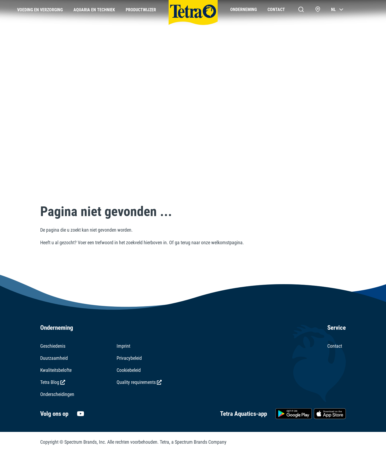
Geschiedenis (52, 346)
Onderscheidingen (57, 394)
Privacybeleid (129, 358)
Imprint (123, 346)
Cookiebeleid (129, 370)
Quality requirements (139, 382)
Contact (334, 346)
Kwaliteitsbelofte (56, 370)
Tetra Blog (52, 382)
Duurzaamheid (54, 358)
